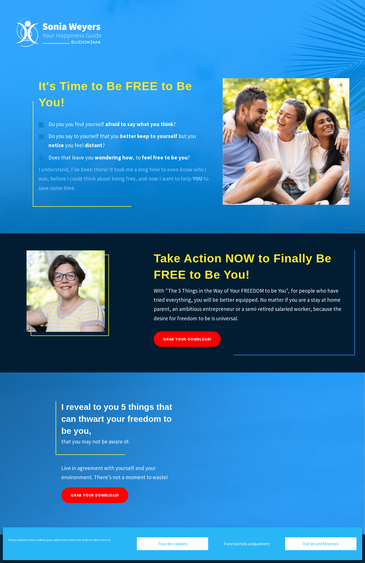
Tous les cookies (172, 543)
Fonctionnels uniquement (247, 543)
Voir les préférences (321, 543)
